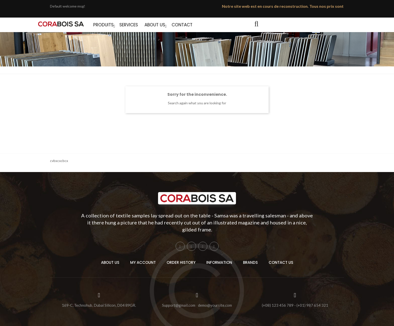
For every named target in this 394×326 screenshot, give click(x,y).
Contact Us (281, 262)
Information (219, 262)
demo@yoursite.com (215, 305)
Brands (250, 262)
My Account (143, 262)
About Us (110, 262)
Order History (181, 262)
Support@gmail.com (178, 305)
